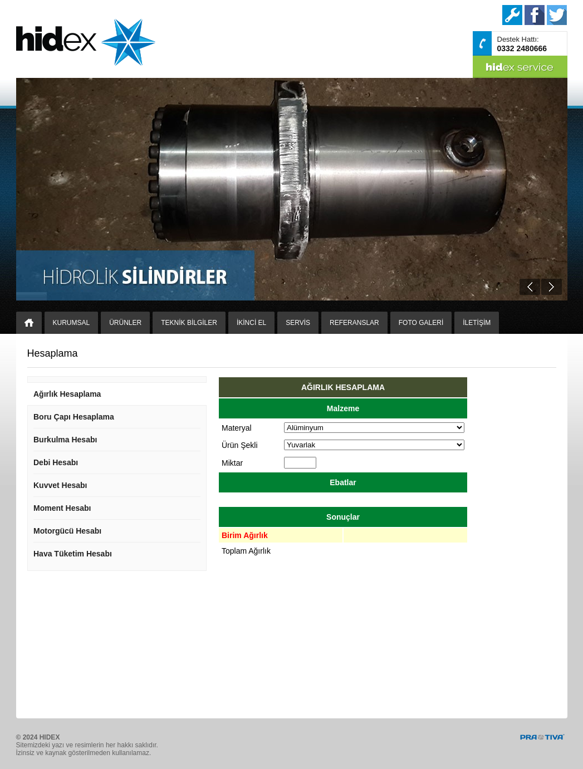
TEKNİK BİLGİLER (189, 323)
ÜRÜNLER (125, 323)
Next (551, 287)
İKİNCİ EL (251, 323)
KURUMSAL (71, 323)
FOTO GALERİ (421, 323)
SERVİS (298, 323)
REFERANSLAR (354, 323)
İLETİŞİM (477, 323)
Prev (530, 287)
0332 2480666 (522, 48)
